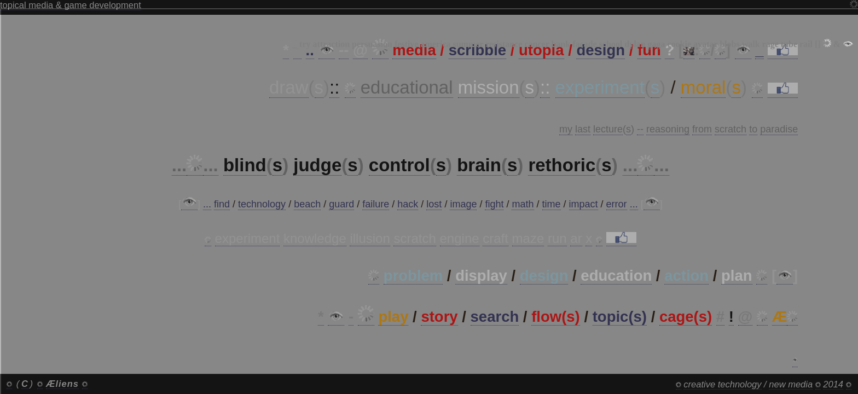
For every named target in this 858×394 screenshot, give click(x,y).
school (611, 44)
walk (751, 44)
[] (818, 44)
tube (789, 44)
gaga (656, 44)
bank (560, 44)
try (304, 44)
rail (806, 44)
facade (584, 44)
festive (407, 44)
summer (468, 44)
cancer (536, 44)
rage (770, 44)
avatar (705, 44)
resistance (503, 44)
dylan (634, 44)
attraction (331, 44)
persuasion (372, 44)
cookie (680, 44)
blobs (729, 44)
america (435, 44)
